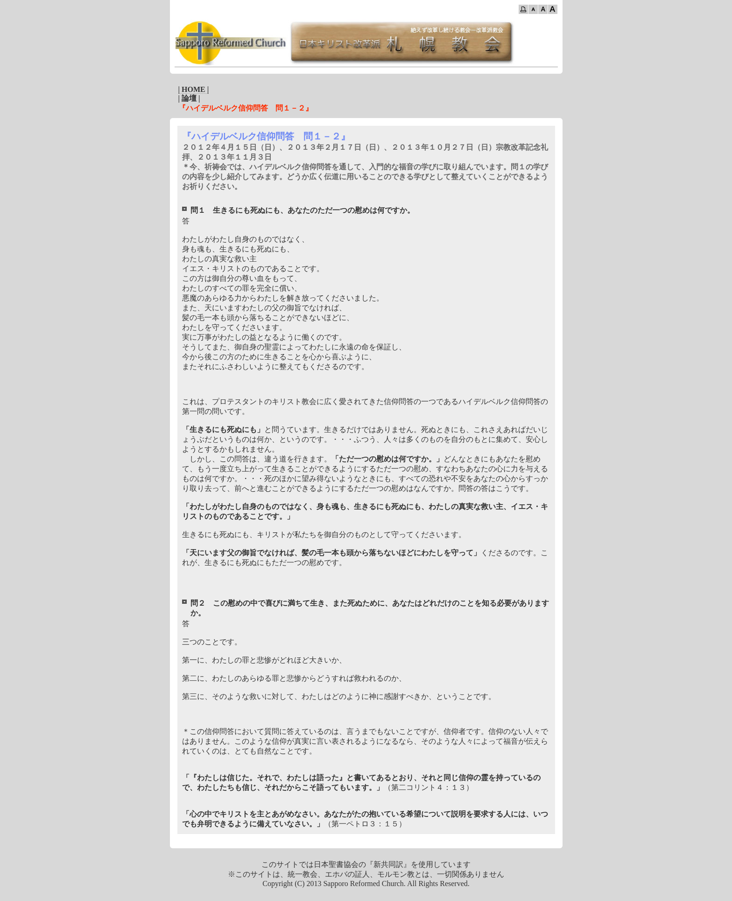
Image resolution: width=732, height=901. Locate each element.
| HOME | (193, 89)
